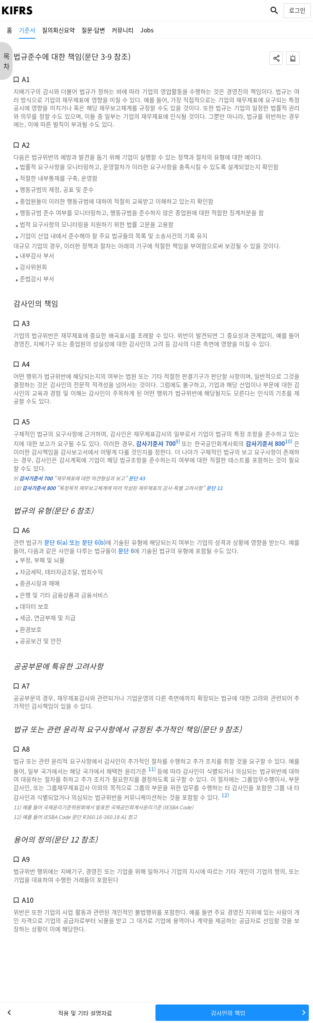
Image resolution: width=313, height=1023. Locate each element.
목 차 (6, 61)
